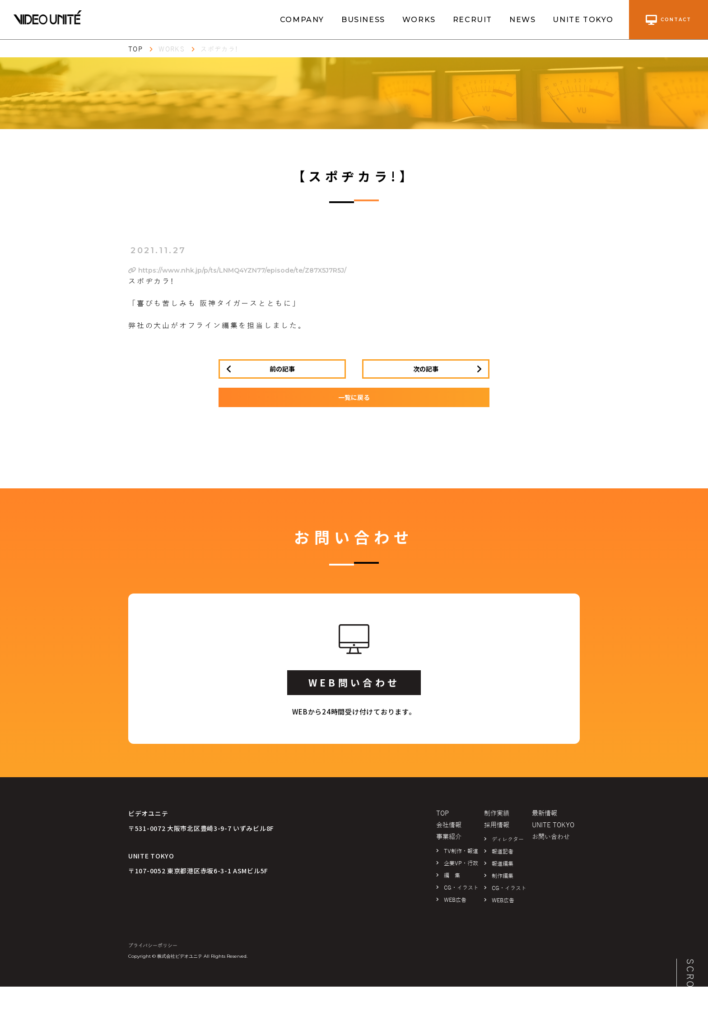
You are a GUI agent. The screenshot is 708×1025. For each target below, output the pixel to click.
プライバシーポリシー (152, 945)
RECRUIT (472, 19)
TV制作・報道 (461, 851)
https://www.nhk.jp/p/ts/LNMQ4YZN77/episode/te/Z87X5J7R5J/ (237, 270)
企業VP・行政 (461, 863)
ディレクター (508, 839)
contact (668, 20)
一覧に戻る (354, 397)
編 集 (452, 875)
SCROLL (690, 980)
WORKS (419, 19)
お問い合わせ (551, 837)
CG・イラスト (461, 888)
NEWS (522, 19)
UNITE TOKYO (583, 19)
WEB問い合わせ (354, 682)
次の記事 (425, 368)
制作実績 (496, 813)
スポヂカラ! (219, 49)
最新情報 (544, 813)
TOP (135, 49)
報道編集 (502, 864)
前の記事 (282, 368)
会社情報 (448, 825)
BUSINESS (363, 19)
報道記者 (502, 852)
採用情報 (496, 825)
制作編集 (502, 876)
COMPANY (302, 19)
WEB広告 (455, 900)
